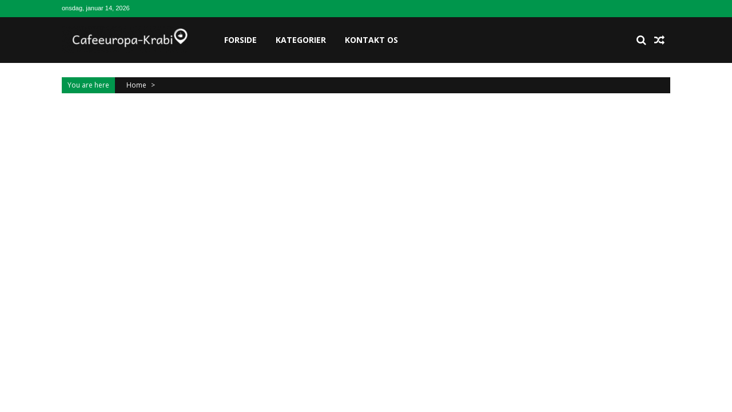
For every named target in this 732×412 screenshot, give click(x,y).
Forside (240, 39)
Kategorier (301, 39)
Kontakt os (371, 39)
